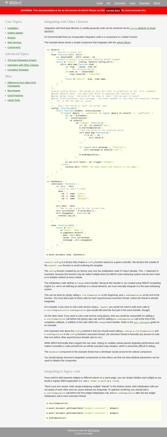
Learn (133, 3)
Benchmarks (14, 90)
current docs (113, 10)
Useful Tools (14, 100)
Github (156, 3)
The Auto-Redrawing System (22, 60)
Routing (11, 37)
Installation (13, 28)
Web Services (15, 42)
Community (120, 3)
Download (144, 3)
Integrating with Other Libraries (23, 65)
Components (14, 47)
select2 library (123, 42)
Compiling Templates (18, 69)
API (108, 3)
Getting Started (15, 33)
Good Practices (15, 95)
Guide (100, 3)
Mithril (13, 2)
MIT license (93, 430)
